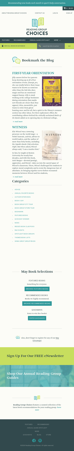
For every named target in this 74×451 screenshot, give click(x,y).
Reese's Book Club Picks (24, 226)
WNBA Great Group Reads (25, 241)
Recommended (19, 40)
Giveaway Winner (22, 219)
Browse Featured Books (37, 289)
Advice (17, 189)
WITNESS (19, 127)
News (17, 223)
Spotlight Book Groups (25, 234)
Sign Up (69, 13)
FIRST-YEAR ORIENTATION (33, 73)
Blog (39, 434)
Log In (55, 13)
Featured (5, 40)
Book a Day (19, 200)
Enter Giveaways (37, 318)
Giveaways (27, 434)
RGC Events (19, 230)
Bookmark (19, 211)
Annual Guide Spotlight (40, 40)
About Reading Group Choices (14, 13)
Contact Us (40, 13)
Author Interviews (23, 197)
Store (48, 434)
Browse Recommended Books (37, 303)
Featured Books (21, 215)
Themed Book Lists (22, 237)
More (56, 40)
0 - (69, 8)
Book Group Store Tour (24, 208)
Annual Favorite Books (24, 193)
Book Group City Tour (24, 204)
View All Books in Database (13, 46)
